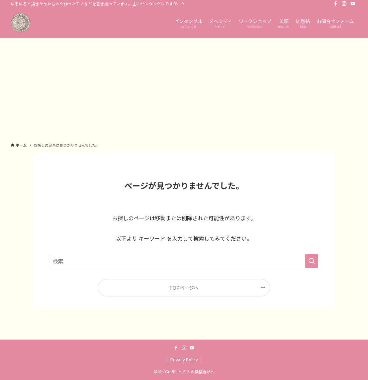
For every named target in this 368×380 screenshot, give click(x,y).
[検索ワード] (184, 261)
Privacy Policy (184, 359)
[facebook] (335, 3)
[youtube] (353, 3)
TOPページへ (183, 287)
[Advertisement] (184, 88)
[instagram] (344, 3)
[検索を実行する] (311, 261)
